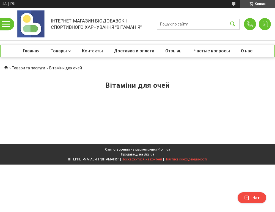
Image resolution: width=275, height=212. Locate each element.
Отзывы (174, 50)
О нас (246, 50)
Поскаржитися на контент (142, 159)
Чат (252, 197)
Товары (59, 50)
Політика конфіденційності (186, 159)
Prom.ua (164, 149)
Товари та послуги (28, 68)
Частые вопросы (212, 50)
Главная (31, 50)
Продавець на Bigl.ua (137, 154)
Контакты (92, 50)
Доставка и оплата (134, 50)
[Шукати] (232, 24)
